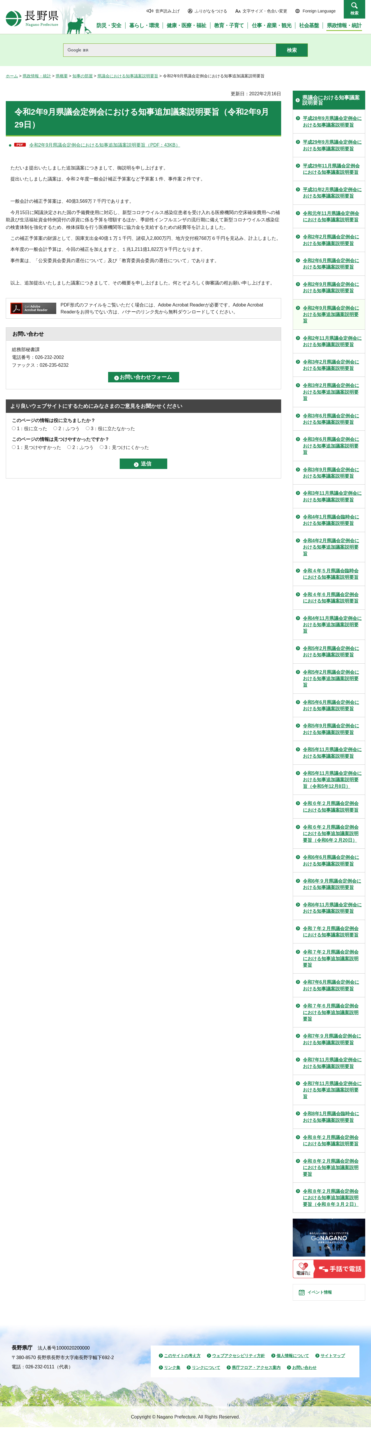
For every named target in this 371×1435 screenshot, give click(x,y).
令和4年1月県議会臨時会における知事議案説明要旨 (331, 520)
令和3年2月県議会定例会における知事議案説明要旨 (331, 365)
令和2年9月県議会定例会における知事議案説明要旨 (331, 287)
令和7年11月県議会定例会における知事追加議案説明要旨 (332, 1090)
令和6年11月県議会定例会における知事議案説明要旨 (332, 908)
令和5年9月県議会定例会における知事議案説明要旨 (331, 729)
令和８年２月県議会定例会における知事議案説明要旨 (331, 1140)
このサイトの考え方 (182, 1363)
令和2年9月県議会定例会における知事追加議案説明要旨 (331, 315)
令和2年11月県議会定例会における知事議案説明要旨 (332, 341)
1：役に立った (32, 428)
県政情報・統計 (37, 76)
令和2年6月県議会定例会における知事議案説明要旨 (331, 263)
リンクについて (206, 1375)
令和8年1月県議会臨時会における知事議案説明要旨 (331, 1116)
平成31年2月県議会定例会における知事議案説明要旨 (332, 192)
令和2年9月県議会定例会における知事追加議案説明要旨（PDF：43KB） (104, 145)
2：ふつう (69, 428)
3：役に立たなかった (113, 428)
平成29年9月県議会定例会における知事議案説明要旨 (332, 145)
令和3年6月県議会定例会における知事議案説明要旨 (331, 419)
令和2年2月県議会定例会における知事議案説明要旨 (331, 240)
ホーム (12, 76)
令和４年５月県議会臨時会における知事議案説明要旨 (331, 574)
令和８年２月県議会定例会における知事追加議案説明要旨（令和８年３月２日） (331, 1198)
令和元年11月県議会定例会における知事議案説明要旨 (331, 216)
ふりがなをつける (211, 11)
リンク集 (172, 1375)
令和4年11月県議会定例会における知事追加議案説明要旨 (332, 625)
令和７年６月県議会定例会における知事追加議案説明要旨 (331, 1012)
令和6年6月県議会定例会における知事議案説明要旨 (331, 860)
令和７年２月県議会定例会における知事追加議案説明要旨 (331, 958)
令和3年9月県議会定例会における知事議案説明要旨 (331, 473)
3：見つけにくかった (127, 447)
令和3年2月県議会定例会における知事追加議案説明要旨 (331, 392)
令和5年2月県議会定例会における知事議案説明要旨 (331, 651)
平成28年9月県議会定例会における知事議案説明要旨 (332, 121)
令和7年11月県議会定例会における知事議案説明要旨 (332, 1063)
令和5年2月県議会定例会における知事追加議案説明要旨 (331, 679)
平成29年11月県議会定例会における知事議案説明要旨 (331, 169)
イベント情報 (325, 1296)
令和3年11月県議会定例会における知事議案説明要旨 (332, 496)
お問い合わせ (304, 1375)
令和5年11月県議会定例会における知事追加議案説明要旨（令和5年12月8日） (332, 780)
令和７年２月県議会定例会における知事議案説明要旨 (331, 931)
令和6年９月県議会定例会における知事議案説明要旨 (332, 884)
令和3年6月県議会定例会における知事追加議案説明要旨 (331, 446)
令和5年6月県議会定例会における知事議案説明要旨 (331, 705)
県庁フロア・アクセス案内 (256, 1375)
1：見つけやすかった (39, 447)
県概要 (62, 76)
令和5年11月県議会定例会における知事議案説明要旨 (332, 752)
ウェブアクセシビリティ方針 (238, 1363)
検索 (354, 13)
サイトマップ (333, 1363)
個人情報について (293, 1363)
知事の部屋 (82, 76)
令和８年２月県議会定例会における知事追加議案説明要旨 (331, 1168)
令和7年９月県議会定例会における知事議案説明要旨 (332, 1039)
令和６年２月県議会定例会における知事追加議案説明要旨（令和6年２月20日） (331, 834)
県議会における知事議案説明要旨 (127, 76)
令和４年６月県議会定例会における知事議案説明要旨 (331, 597)
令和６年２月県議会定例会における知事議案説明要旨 (331, 806)
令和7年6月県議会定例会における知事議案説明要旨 (331, 985)
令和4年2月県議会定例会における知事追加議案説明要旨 (331, 547)
